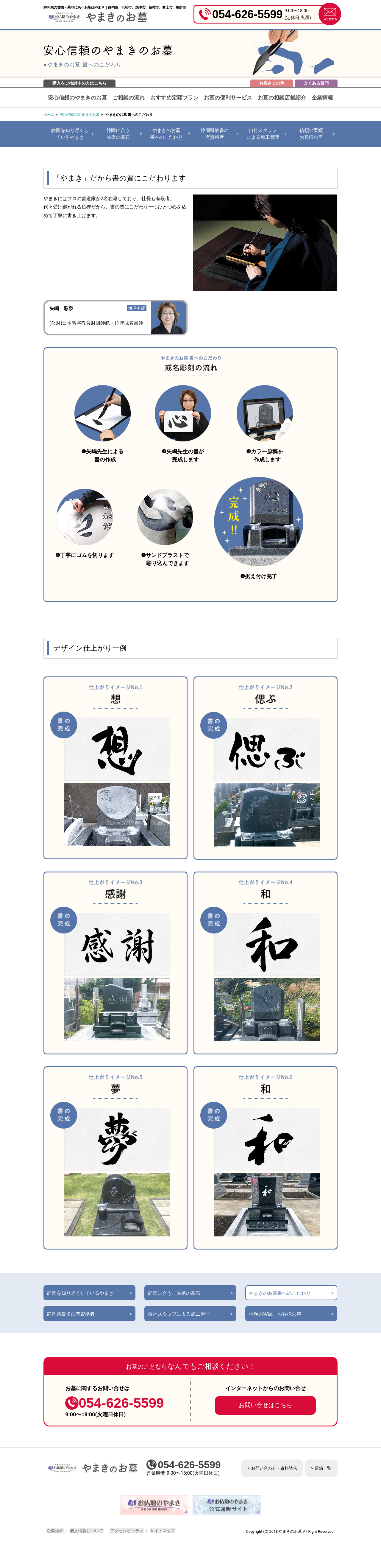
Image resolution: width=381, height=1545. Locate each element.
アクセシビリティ (125, 1531)
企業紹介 (54, 1531)
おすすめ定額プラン (174, 97)
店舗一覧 (323, 1468)
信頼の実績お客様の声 (311, 133)
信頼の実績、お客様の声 (275, 1314)
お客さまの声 (271, 83)
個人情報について (85, 1531)
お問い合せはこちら (265, 1405)
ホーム (48, 115)
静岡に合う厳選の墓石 (118, 133)
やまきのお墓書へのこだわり (166, 133)
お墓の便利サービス (228, 97)
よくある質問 (316, 83)
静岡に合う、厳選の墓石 (174, 1294)
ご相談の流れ (129, 97)
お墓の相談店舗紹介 (282, 97)
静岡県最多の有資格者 (215, 133)
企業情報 (322, 97)
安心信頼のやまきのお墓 (77, 97)
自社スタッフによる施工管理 (262, 133)
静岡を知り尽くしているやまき (69, 133)
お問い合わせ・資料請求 (274, 1468)
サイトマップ (160, 1531)
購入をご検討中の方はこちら (79, 83)
